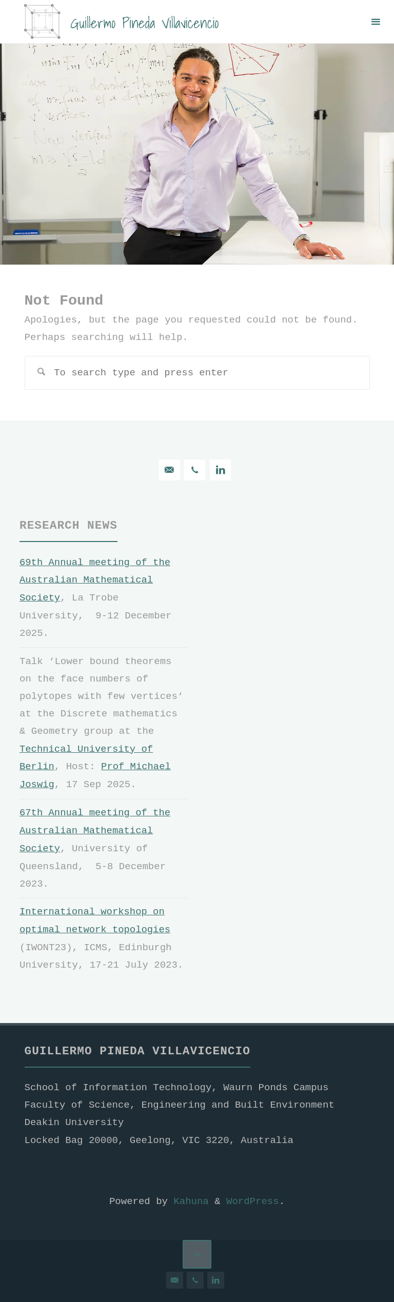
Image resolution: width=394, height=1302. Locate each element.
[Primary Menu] (375, 22)
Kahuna (188, 1198)
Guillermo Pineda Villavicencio (145, 22)
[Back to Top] (197, 1250)
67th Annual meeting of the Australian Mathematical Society (95, 828)
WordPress (252, 1198)
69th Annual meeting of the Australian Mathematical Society (95, 580)
